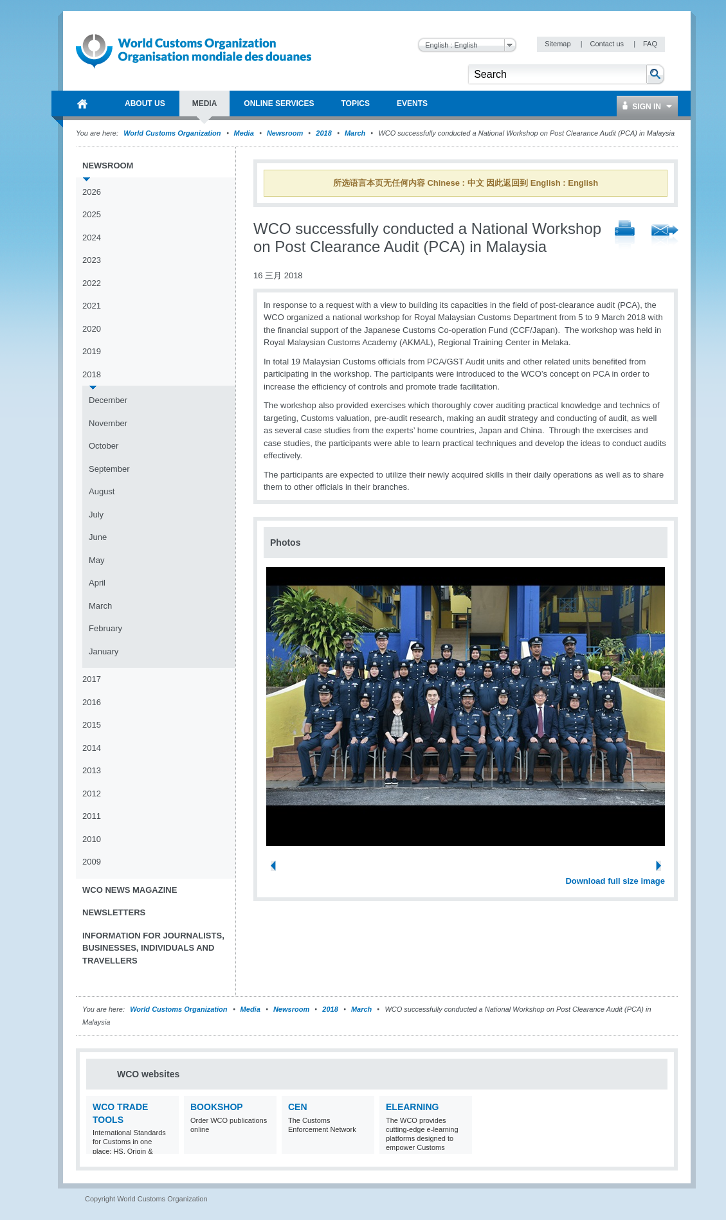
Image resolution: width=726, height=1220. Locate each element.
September (109, 469)
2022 (91, 283)
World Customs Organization (172, 133)
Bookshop (216, 1107)
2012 (91, 793)
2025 (91, 214)
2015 (91, 725)
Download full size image (615, 881)
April (97, 583)
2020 (91, 329)
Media (244, 133)
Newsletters (113, 912)
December (108, 400)
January (103, 651)
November (108, 423)
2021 (91, 305)
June (98, 537)
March (355, 133)
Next (662, 867)
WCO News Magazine (129, 890)
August (101, 491)
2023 (91, 260)
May (97, 560)
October (103, 446)
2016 (91, 702)
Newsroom (285, 133)
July (96, 514)
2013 (91, 770)
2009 (91, 861)
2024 (91, 237)
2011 (91, 816)
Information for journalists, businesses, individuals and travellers (153, 948)
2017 (91, 679)
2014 (91, 748)
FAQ (650, 44)
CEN (297, 1107)
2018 (323, 133)
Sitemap (558, 44)
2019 (91, 351)
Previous (277, 867)
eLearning (412, 1107)
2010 (91, 839)
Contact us (608, 44)
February (105, 628)
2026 (91, 192)
